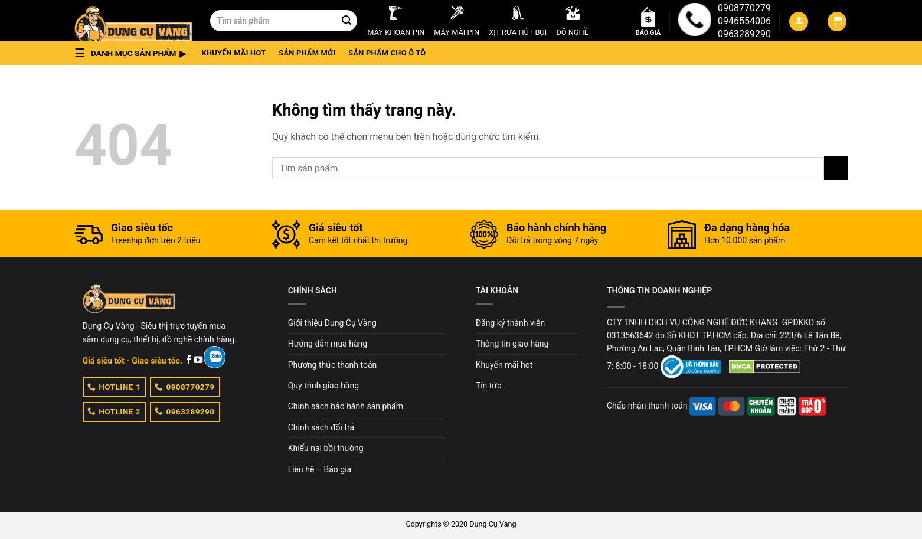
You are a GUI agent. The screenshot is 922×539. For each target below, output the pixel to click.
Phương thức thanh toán (332, 365)
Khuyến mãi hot (234, 52)
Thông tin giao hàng (512, 343)
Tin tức (489, 385)
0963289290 (744, 34)
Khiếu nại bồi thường (326, 448)
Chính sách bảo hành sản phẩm (345, 406)
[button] (133, 53)
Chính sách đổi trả (321, 427)
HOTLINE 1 (113, 386)
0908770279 (744, 8)
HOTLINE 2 (113, 411)
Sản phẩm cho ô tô (387, 52)
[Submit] (346, 21)
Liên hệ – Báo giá (320, 469)
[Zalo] (214, 357)
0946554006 (744, 21)
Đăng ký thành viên (510, 323)
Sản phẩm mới (307, 52)
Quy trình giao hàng (323, 385)
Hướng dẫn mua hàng (327, 343)
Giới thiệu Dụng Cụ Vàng (332, 323)
